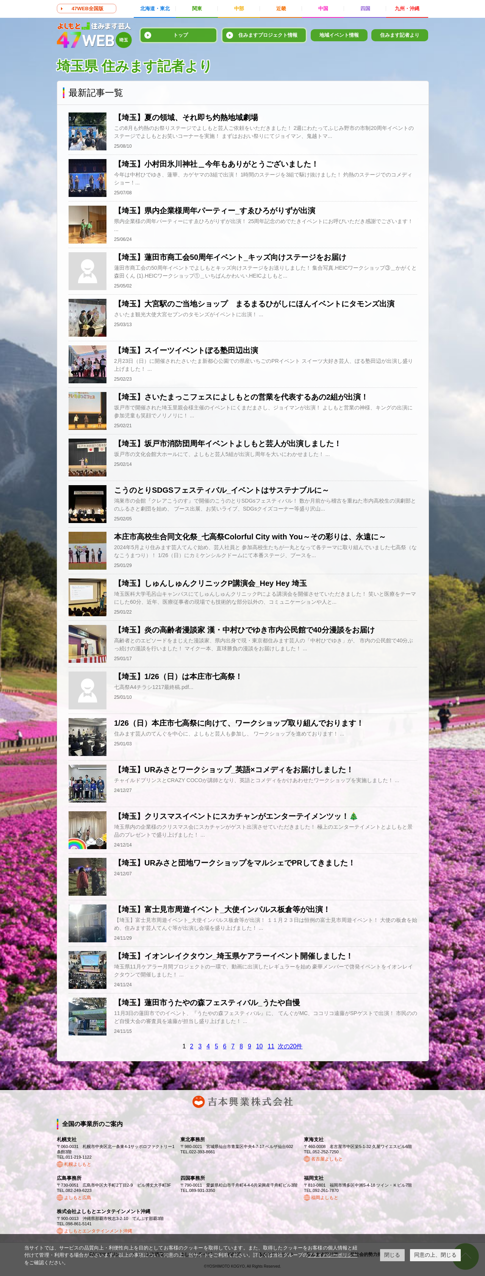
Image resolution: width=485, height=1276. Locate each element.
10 (259, 1046)
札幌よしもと (77, 1164)
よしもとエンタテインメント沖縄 (98, 1231)
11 (271, 1046)
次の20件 (290, 1046)
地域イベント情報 (339, 35)
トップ (180, 35)
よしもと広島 (77, 1197)
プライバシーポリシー (332, 1255)
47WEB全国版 (87, 8)
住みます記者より (399, 35)
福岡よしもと (324, 1197)
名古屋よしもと (327, 1159)
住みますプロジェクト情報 (267, 35)
